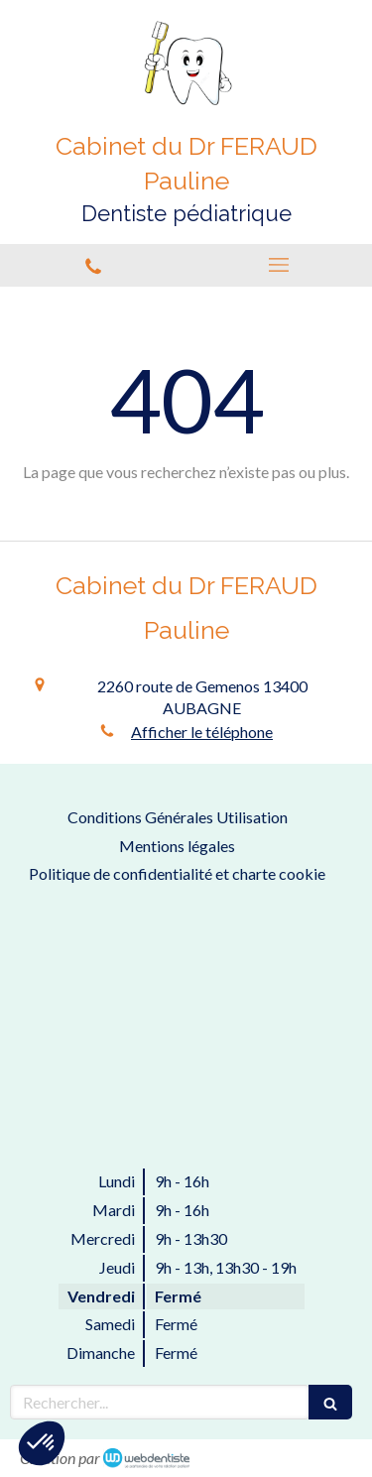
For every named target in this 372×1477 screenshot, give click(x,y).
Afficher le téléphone (202, 731)
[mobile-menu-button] (279, 265)
